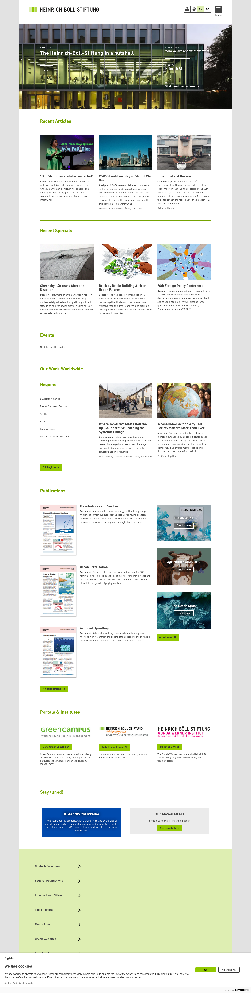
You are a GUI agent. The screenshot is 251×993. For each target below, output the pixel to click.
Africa (43, 414)
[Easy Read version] (187, 9)
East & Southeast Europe (53, 406)
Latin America (47, 429)
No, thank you (229, 969)
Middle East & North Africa (54, 436)
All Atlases (166, 637)
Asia (42, 421)
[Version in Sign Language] (194, 9)
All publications (52, 689)
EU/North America (50, 399)
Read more (184, 525)
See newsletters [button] (169, 828)
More (46, 70)
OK (206, 969)
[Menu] (218, 9)
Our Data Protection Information (19, 983)
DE (207, 9)
